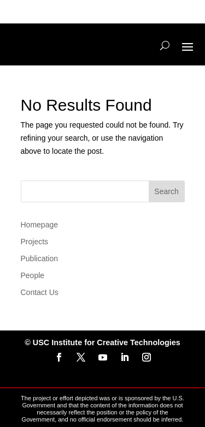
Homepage (39, 224)
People (33, 275)
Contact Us (39, 292)
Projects (35, 241)
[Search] (164, 46)
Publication (39, 258)
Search (166, 191)
